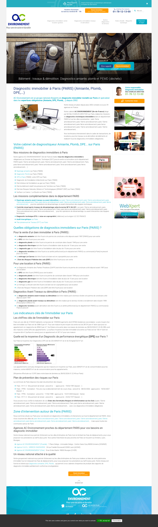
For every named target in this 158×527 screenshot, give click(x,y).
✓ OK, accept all (104, 520)
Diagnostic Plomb (23, 174)
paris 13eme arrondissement (87, 419)
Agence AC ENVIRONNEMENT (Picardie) (32, 444)
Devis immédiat (122, 66)
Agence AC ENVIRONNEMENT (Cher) (31, 450)
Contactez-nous (129, 100)
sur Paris (27, 219)
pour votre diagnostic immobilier (97, 10)
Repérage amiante (23, 171)
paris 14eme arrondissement (78, 421)
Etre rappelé (106, 66)
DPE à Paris (21, 177)
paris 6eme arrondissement (36, 421)
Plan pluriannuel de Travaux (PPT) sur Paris (32, 222)
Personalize (117, 520)
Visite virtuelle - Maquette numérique (123, 22)
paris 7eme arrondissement (57, 421)
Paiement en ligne (142, 22)
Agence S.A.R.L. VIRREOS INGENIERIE (31, 447)
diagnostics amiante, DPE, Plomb (41, 464)
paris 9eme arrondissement (44, 419)
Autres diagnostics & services (105, 22)
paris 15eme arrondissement (65, 419)
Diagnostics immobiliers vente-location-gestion (57, 22)
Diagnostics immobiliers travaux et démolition (85, 22)
